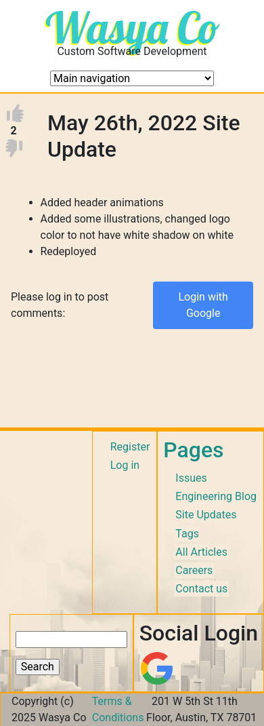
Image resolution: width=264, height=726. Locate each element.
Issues (190, 478)
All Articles (201, 552)
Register (130, 446)
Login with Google (202, 305)
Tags (187, 533)
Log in (124, 465)
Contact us (201, 588)
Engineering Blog (216, 496)
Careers (194, 570)
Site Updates (205, 514)
